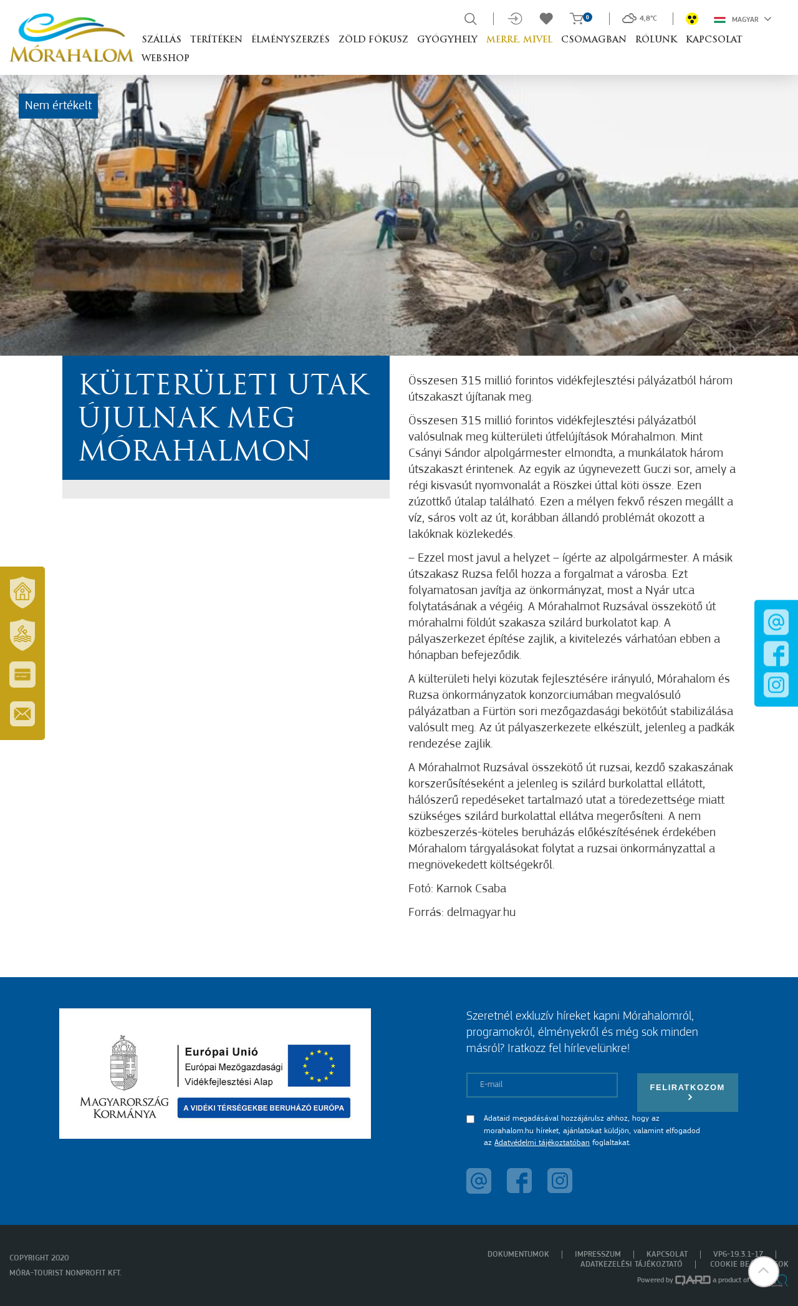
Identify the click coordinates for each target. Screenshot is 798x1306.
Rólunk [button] (656, 40)
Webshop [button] (166, 59)
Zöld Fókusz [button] (373, 40)
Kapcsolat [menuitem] (667, 1254)
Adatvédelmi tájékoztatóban (542, 1143)
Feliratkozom (687, 1092)
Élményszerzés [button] (290, 40)
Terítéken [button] (216, 40)
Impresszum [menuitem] (598, 1254)
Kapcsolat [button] (714, 40)
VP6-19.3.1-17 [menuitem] (738, 1254)
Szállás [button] (161, 40)
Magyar (743, 18)
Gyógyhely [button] (447, 40)
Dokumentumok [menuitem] (518, 1254)
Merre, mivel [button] (519, 40)
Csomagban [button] (594, 40)
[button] (763, 1271)
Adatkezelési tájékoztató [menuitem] (631, 1264)
